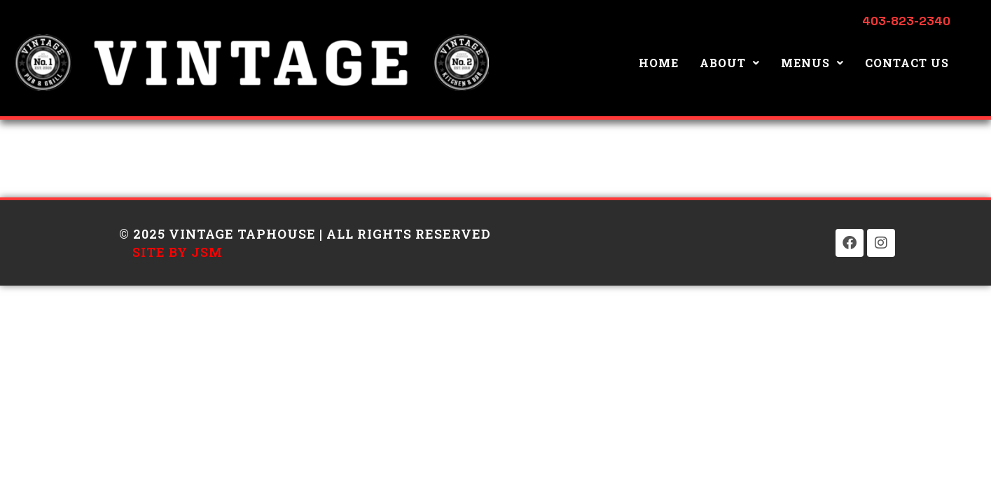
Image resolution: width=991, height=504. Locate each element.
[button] (729, 63)
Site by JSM (177, 252)
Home (659, 62)
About (730, 62)
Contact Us (907, 62)
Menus (812, 62)
